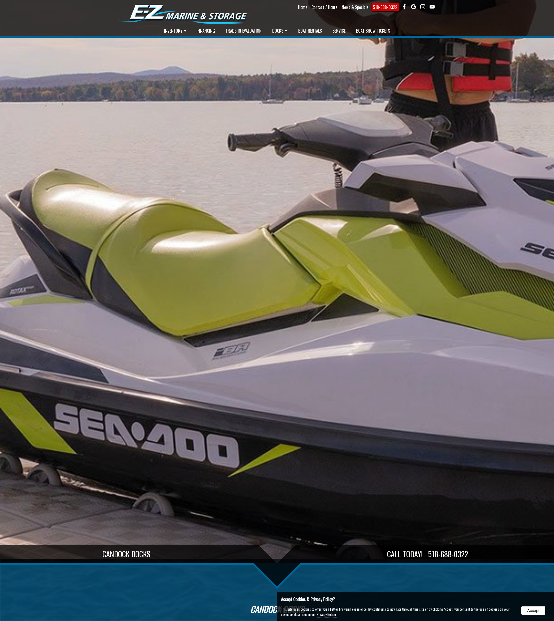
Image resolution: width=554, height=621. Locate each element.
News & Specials (355, 7)
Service (338, 31)
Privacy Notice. (327, 614)
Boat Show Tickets (373, 31)
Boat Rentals (310, 31)
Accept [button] (533, 610)
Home (302, 7)
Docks (279, 31)
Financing (206, 31)
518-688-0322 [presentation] (385, 7)
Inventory (175, 31)
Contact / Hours (324, 7)
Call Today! (427, 553)
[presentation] (404, 7)
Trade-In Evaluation (244, 31)
